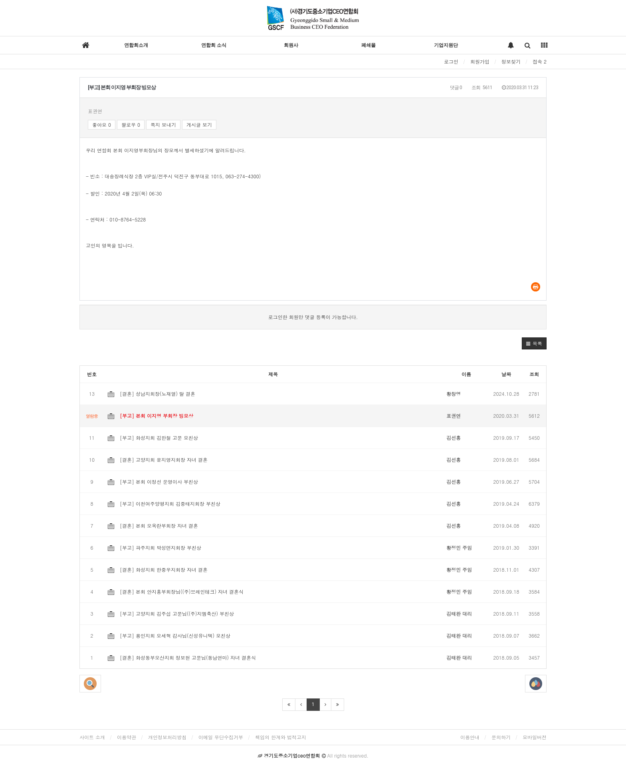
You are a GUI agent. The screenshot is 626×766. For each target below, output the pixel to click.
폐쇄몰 (368, 45)
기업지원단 (446, 45)
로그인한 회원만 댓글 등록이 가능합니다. (313, 316)
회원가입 (479, 61)
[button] (534, 343)
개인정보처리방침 (167, 737)
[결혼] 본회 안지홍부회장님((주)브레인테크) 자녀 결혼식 (176, 591)
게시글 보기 (199, 124)
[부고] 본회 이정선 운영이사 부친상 (153, 481)
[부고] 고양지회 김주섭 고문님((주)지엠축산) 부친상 (171, 613)
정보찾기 (511, 61)
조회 (534, 374)
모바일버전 (535, 737)
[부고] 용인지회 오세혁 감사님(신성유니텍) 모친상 (169, 635)
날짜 (506, 374)
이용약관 (126, 737)
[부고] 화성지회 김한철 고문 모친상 (153, 437)
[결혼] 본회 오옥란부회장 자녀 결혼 (153, 525)
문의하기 (501, 737)
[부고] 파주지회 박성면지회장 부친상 (154, 547)
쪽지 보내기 (163, 124)
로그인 (451, 61)
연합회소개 (136, 45)
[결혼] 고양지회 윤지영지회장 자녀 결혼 (158, 459)
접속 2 (540, 61)
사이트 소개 (92, 737)
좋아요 (101, 124)
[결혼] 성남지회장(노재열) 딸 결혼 (151, 393)
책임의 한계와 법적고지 (280, 737)
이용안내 (469, 737)
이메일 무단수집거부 (220, 737)
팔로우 (130, 124)
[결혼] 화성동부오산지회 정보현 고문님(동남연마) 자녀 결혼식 (182, 657)
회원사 (291, 45)
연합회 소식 (213, 45)
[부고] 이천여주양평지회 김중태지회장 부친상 (164, 503)
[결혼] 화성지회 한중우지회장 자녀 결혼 (158, 569)
